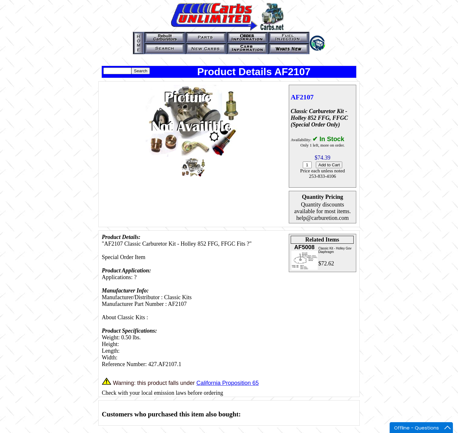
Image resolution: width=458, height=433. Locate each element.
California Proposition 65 (227, 383)
